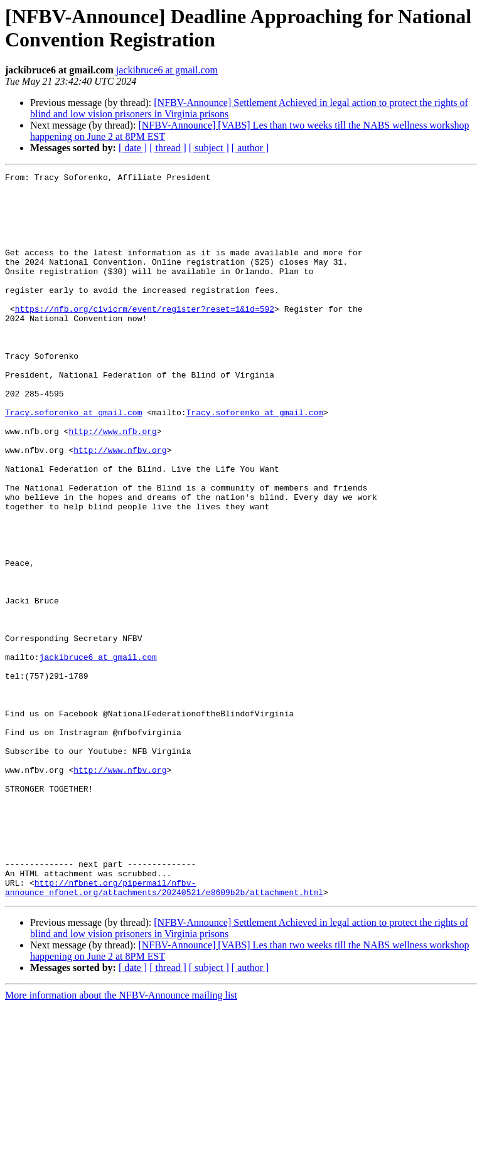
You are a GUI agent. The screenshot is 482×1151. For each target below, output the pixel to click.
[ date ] (133, 147)
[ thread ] (167, 147)
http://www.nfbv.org (119, 506)
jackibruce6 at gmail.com (167, 70)
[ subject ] (209, 147)
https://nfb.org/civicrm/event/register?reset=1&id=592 (144, 336)
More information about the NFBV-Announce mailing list (121, 1140)
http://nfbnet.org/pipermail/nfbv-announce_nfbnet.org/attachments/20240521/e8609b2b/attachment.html (164, 1031)
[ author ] (250, 147)
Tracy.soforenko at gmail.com (73, 461)
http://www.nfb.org (112, 483)
